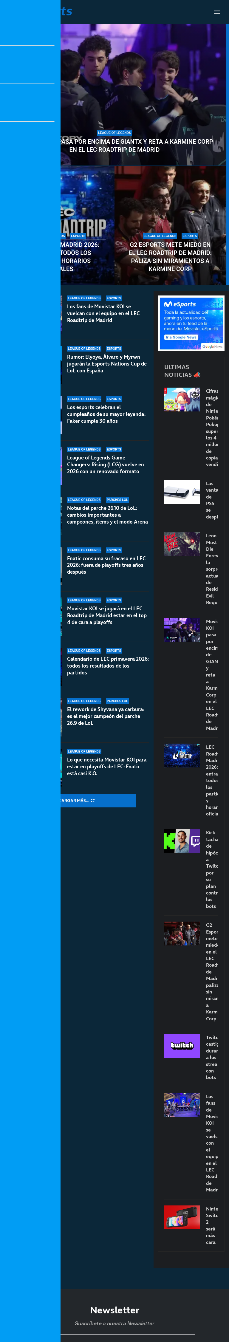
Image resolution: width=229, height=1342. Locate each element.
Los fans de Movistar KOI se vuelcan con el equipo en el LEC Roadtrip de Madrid (103, 313)
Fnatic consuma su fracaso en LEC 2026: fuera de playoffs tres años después (106, 565)
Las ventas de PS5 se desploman (212, 500)
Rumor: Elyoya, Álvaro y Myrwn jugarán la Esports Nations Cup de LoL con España (107, 363)
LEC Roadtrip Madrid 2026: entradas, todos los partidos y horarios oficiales (58, 257)
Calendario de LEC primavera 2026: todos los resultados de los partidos (108, 665)
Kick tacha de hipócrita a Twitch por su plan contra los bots (212, 869)
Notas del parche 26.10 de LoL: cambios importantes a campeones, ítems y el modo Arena (107, 514)
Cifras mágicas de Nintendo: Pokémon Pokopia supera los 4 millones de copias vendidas (212, 428)
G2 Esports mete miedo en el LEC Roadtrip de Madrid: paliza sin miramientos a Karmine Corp (170, 257)
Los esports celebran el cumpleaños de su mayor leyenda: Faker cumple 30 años (106, 414)
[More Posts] (76, 800)
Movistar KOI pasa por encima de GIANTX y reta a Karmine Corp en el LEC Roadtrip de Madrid (114, 145)
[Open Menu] (217, 12)
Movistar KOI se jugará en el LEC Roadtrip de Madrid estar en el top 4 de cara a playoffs (107, 617)
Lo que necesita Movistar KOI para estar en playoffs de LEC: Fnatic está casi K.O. (106, 766)
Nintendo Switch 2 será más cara (212, 1225)
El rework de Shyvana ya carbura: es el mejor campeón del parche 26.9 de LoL (105, 716)
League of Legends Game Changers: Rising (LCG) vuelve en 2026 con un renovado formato (105, 464)
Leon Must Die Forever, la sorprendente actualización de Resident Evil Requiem (212, 569)
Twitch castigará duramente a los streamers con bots (212, 1057)
